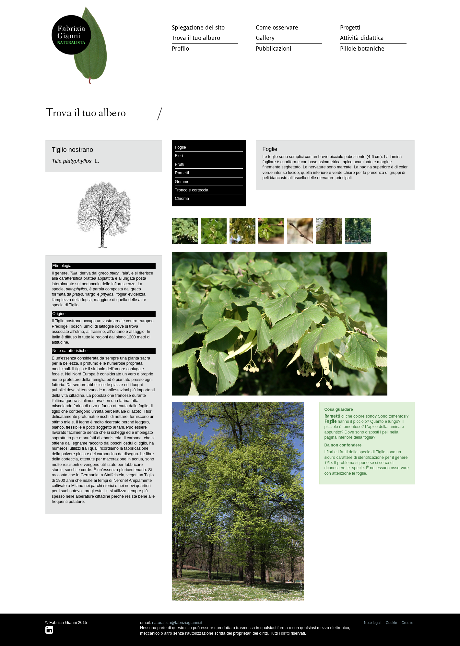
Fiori (179, 155)
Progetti (350, 27)
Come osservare (277, 27)
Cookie (391, 623)
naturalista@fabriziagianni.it (177, 622)
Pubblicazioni (273, 48)
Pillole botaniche (362, 48)
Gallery (265, 38)
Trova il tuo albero (80, 45)
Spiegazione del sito (198, 27)
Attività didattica (362, 38)
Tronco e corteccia (191, 190)
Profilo (180, 48)
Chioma (182, 198)
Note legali (373, 623)
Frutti (179, 164)
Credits (407, 623)
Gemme (182, 181)
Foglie (180, 147)
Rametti (182, 173)
